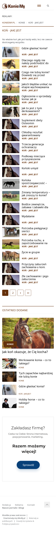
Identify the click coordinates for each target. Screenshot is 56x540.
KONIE (10, 344)
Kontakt (31, 504)
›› (28, 292)
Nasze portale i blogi (13, 507)
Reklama (19, 504)
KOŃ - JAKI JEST (30, 54)
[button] (48, 4)
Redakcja (6, 504)
